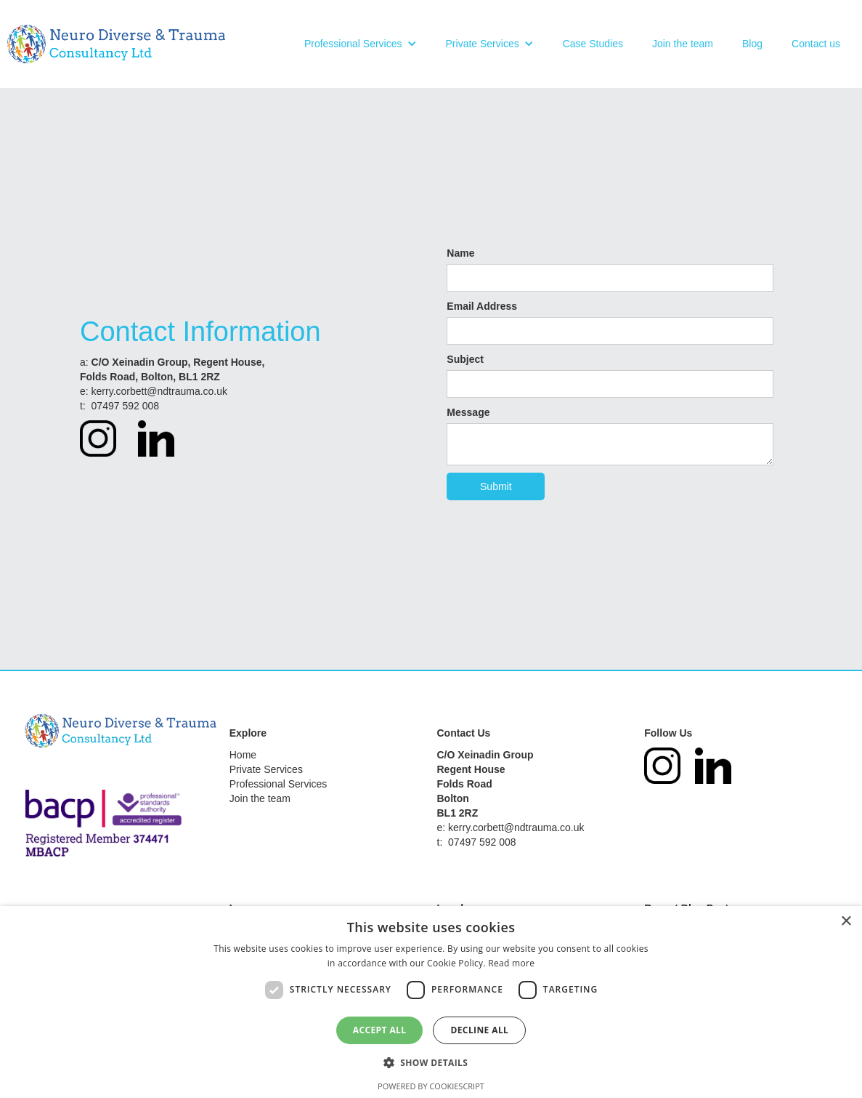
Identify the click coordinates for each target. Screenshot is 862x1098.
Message (468, 412)
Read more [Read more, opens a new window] (511, 963)
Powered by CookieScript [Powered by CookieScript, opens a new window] (431, 1086)
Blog (752, 43)
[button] (360, 43)
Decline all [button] (479, 1030)
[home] (116, 44)
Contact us (816, 43)
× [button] (845, 921)
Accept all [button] (380, 1030)
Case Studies (593, 43)
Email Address (482, 306)
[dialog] (431, 1002)
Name (460, 253)
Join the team (682, 43)
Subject (465, 359)
